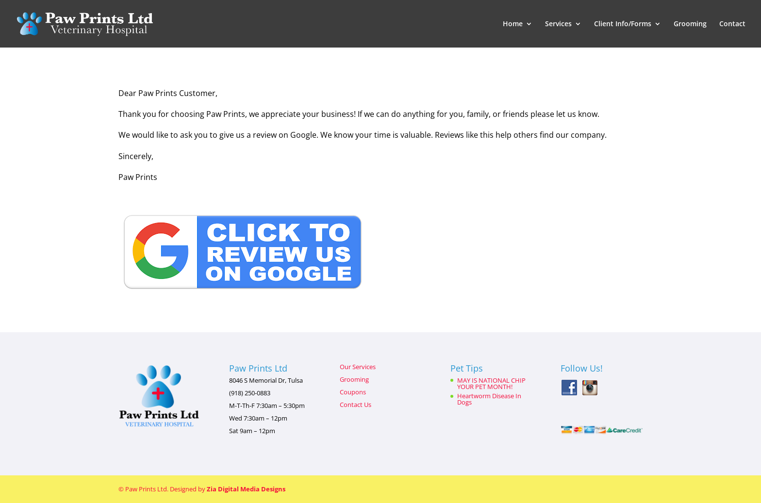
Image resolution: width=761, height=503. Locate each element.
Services (558, 24)
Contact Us (355, 404)
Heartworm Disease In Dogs (489, 398)
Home (513, 24)
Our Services (358, 366)
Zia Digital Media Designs (246, 489)
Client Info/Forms (622, 24)
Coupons (353, 392)
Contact (732, 24)
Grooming (690, 24)
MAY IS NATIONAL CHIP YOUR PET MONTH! (491, 383)
